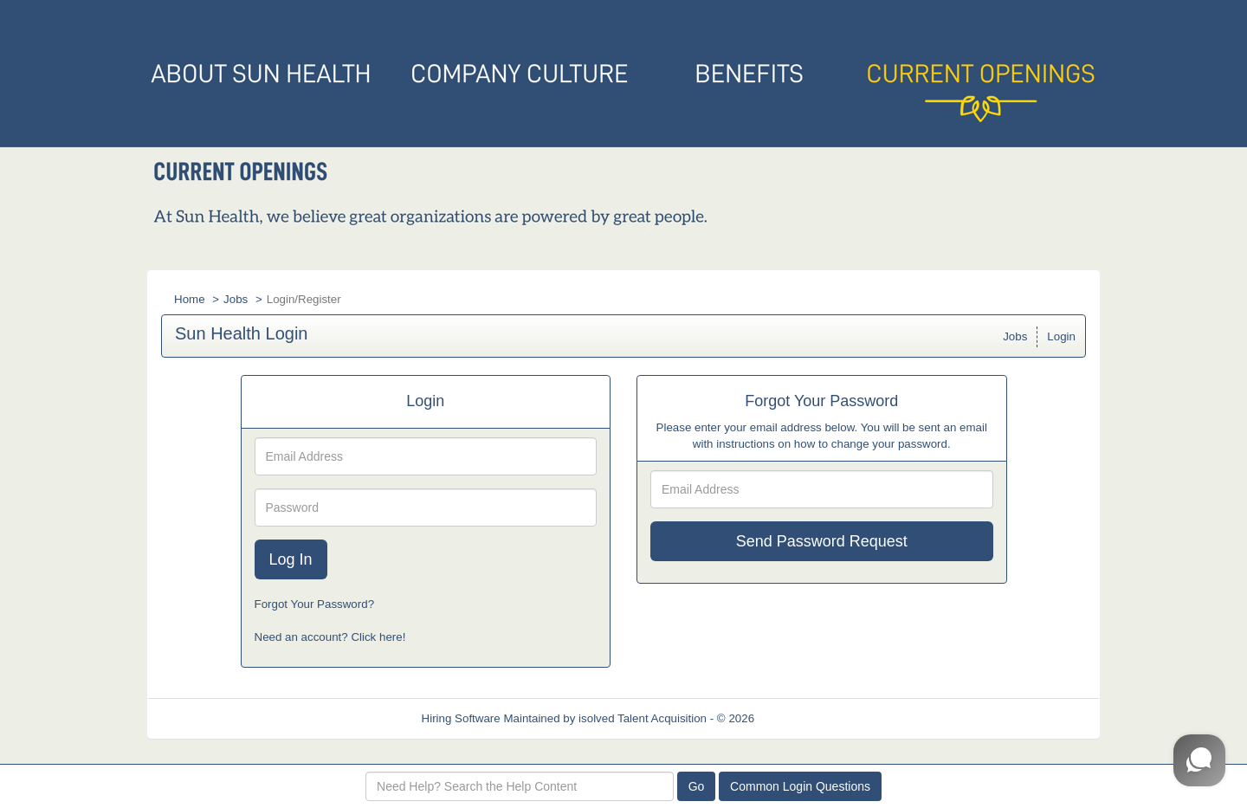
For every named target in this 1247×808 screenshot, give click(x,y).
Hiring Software (461, 718)
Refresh (805, 718)
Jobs (235, 299)
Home (189, 299)
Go (696, 786)
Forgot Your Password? (315, 604)
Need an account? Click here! (330, 636)
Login (1061, 336)
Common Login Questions (800, 786)
